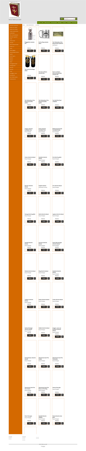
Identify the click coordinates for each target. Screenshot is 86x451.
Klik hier (29, 47)
